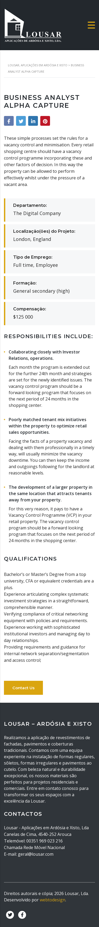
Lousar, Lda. (77, 893)
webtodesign (52, 900)
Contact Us (23, 687)
